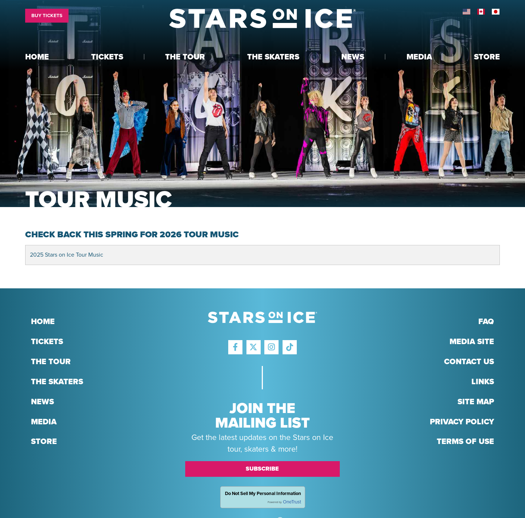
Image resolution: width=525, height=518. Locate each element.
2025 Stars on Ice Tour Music (66, 254)
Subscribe (262, 468)
